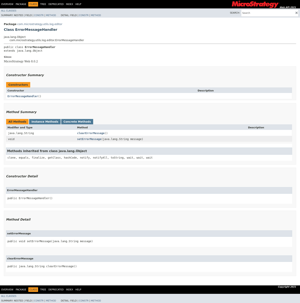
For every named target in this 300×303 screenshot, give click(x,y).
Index (69, 4)
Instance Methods (44, 121)
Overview (7, 4)
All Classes (8, 10)
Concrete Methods (77, 121)
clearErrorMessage (90, 133)
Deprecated (56, 4)
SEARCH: (235, 12)
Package (21, 4)
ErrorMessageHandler (22, 96)
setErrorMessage (89, 139)
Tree (43, 4)
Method (51, 15)
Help (78, 4)
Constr (39, 15)
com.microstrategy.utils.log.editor (39, 24)
